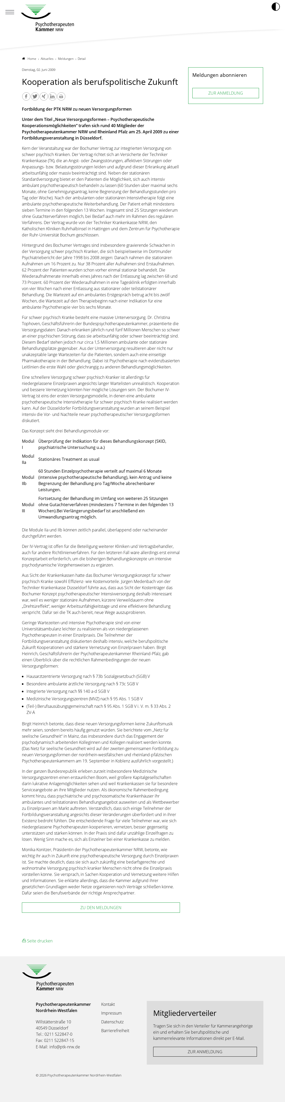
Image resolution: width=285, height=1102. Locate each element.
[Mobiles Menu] (9, 13)
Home (29, 58)
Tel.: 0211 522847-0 (54, 1034)
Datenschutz (112, 1022)
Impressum (111, 1013)
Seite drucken (37, 941)
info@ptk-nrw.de (64, 1047)
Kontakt (108, 1004)
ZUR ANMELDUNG (225, 93)
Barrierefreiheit (115, 1030)
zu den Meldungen (101, 907)
